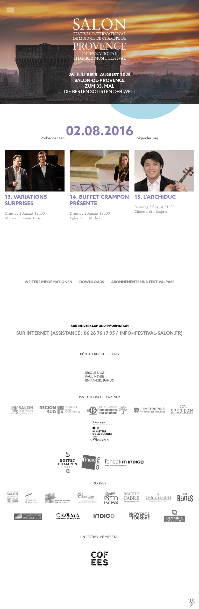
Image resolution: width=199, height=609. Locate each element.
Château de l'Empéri (150, 212)
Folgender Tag (146, 138)
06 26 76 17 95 (99, 333)
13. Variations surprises (26, 200)
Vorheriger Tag (52, 138)
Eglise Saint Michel (85, 218)
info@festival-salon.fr (150, 333)
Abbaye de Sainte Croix (23, 218)
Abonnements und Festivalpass (142, 282)
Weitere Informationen (48, 282)
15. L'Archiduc (155, 197)
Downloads (91, 282)
